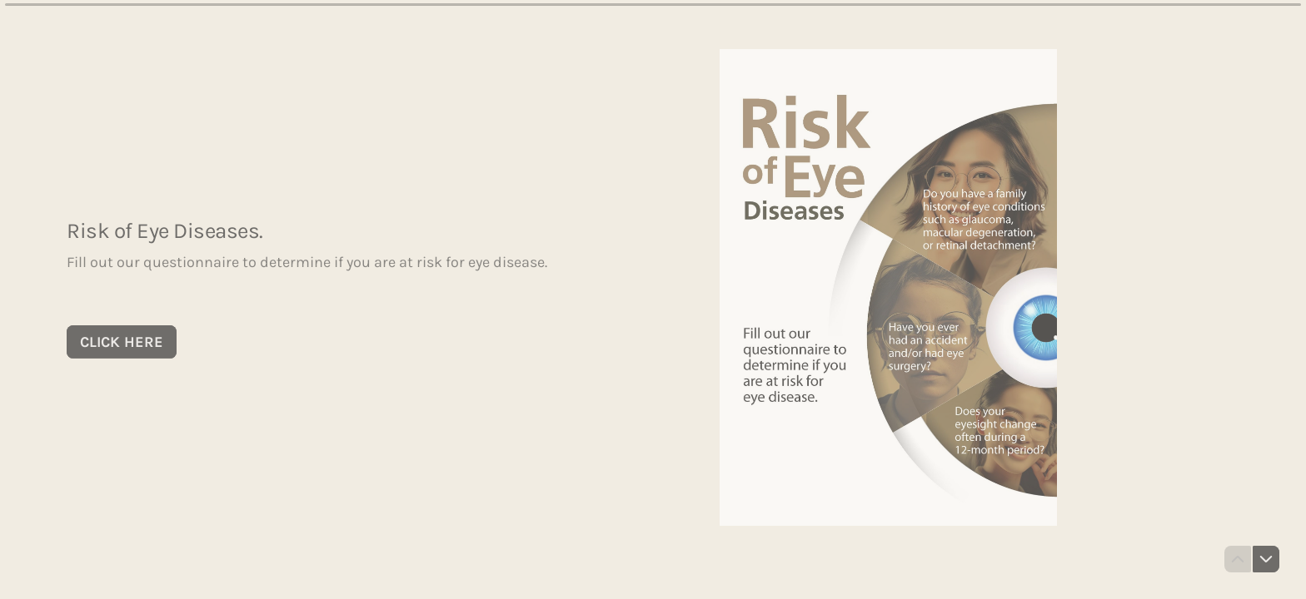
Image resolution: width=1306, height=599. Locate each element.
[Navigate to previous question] (1237, 559)
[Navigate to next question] (1266, 559)
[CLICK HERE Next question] (122, 341)
